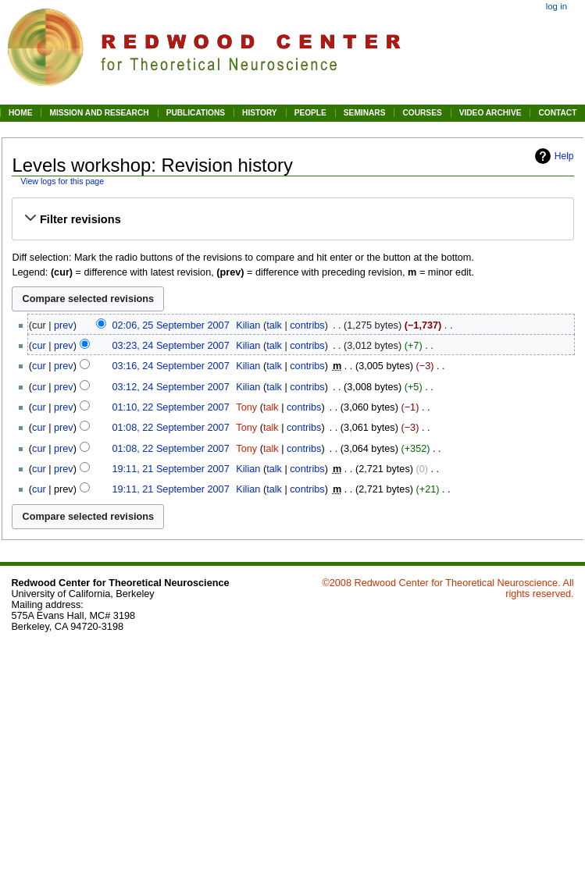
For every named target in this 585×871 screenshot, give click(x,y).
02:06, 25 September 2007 (170, 325)
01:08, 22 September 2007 (170, 427)
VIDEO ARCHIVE (490, 112)
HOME (20, 112)
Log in (556, 6)
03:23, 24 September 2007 (170, 345)
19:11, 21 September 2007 (170, 469)
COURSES (421, 112)
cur (39, 345)
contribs (307, 325)
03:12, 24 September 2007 (170, 387)
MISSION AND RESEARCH (98, 112)
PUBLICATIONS (195, 112)
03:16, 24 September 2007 (170, 366)
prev (63, 325)
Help (564, 156)
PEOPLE (310, 112)
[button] (293, 219)
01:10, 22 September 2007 (170, 407)
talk (274, 325)
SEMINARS (365, 112)
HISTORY (259, 112)
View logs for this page (62, 181)
